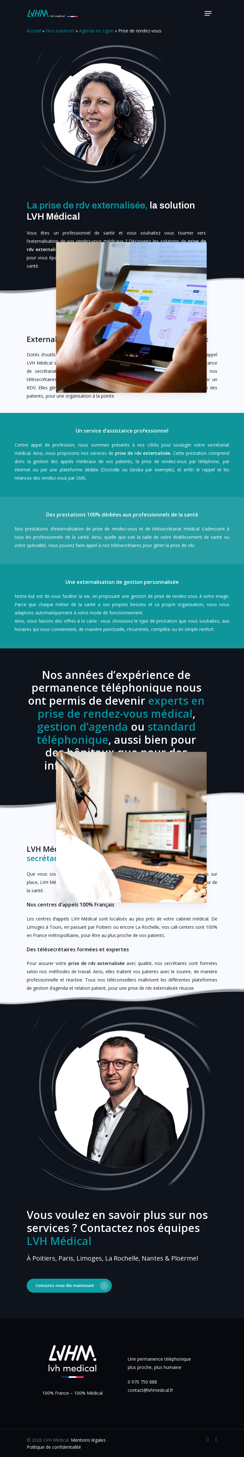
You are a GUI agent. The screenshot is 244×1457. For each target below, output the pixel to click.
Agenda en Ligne (96, 31)
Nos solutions (60, 31)
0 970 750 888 (142, 1382)
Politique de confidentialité (54, 1447)
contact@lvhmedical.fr (150, 1390)
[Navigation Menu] (208, 13)
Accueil (34, 31)
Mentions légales (88, 1440)
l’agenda (199, 388)
